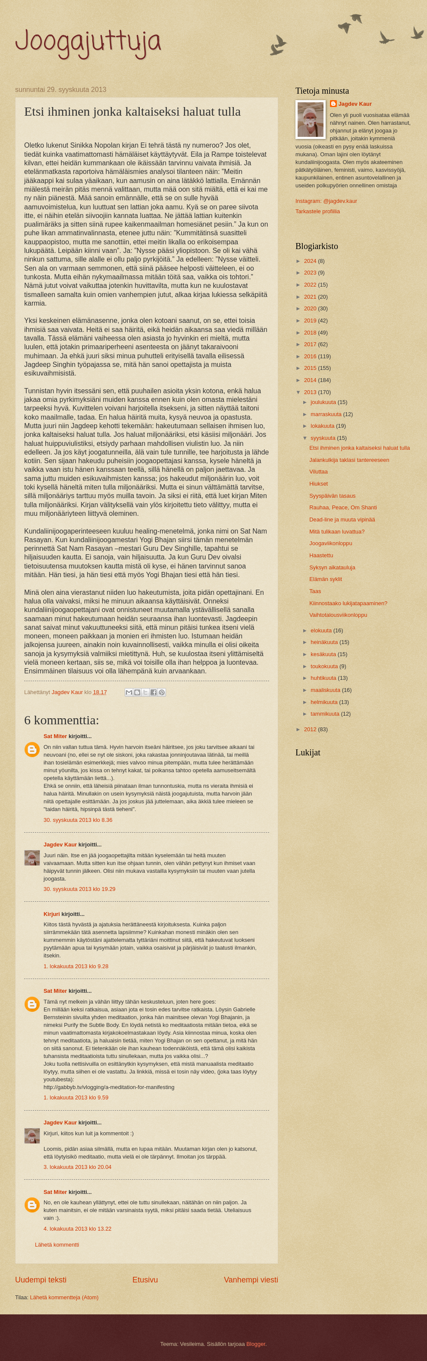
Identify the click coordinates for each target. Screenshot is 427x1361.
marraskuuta (327, 414)
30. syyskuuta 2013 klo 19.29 (80, 889)
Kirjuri (52, 914)
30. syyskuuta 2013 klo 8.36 (78, 820)
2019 (311, 320)
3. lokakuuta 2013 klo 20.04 (77, 1167)
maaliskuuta (326, 690)
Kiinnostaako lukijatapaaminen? (348, 603)
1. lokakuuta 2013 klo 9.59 (76, 1097)
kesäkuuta (324, 654)
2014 (311, 380)
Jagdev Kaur (60, 844)
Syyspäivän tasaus (332, 496)
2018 (311, 332)
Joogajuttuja (88, 42)
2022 (311, 284)
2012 (311, 729)
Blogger (255, 1344)
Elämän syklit (325, 579)
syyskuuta (324, 438)
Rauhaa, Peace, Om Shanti (343, 507)
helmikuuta (325, 702)
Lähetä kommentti (57, 1244)
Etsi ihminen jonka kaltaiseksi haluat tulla (359, 448)
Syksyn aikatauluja (332, 567)
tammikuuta (326, 713)
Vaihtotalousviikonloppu (338, 615)
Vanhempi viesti (251, 1280)
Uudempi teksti (40, 1280)
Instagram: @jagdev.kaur (326, 201)
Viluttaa (318, 471)
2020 (311, 308)
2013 (311, 392)
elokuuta (322, 630)
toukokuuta (325, 666)
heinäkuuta (325, 642)
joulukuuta (324, 402)
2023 (311, 272)
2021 (311, 297)
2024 (311, 261)
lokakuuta (323, 426)
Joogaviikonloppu (330, 543)
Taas (315, 591)
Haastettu (321, 555)
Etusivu (145, 1280)
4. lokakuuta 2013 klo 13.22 (77, 1228)
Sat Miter (55, 736)
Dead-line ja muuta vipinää (342, 519)
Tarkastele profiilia (317, 211)
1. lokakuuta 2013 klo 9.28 (76, 966)
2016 (311, 356)
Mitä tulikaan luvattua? (336, 531)
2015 (311, 368)
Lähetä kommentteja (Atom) (64, 1297)
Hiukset (318, 483)
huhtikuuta (324, 678)
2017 (311, 344)
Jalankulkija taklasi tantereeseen (349, 460)
